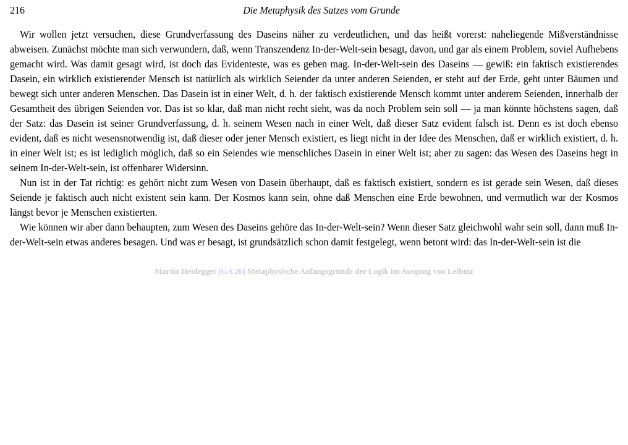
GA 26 (232, 271)
